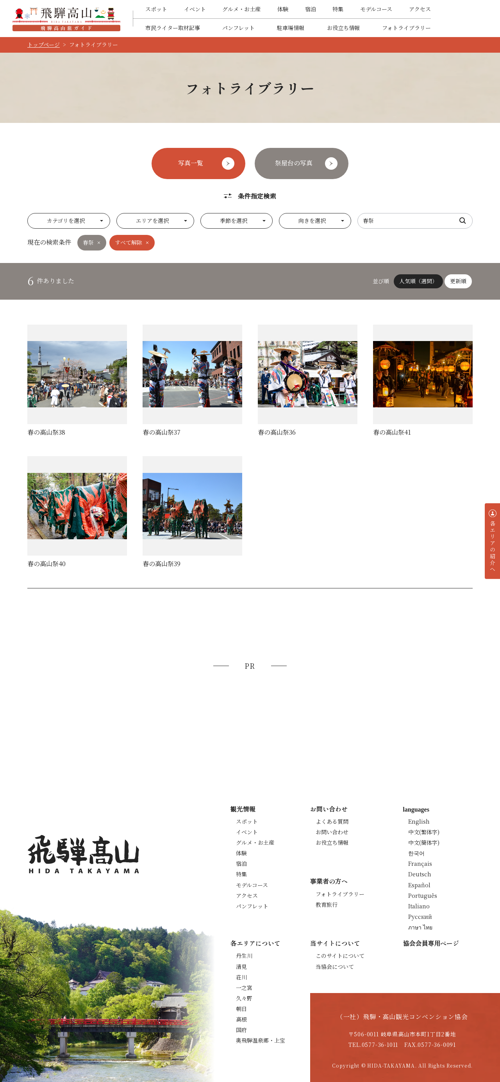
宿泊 (310, 9)
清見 (241, 966)
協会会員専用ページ (431, 943)
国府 (241, 1030)
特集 (337, 9)
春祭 (88, 242)
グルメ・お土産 (241, 9)
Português (422, 895)
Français (420, 863)
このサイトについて (340, 955)
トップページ (43, 44)
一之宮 (244, 987)
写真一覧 (190, 162)
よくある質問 (332, 821)
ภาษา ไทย (420, 927)
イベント (195, 9)
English (419, 821)
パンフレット (238, 28)
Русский (420, 916)
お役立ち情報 (343, 28)
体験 (282, 9)
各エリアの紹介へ (492, 546)
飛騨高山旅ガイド (66, 18)
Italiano (419, 906)
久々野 (244, 998)
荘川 (241, 977)
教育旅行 (327, 904)
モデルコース (376, 9)
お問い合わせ (332, 832)
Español (419, 885)
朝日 (241, 1009)
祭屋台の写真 (293, 162)
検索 (463, 221)
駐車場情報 (290, 28)
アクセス (420, 9)
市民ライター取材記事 (172, 28)
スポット (156, 9)
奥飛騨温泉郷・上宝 (260, 1040)
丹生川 (244, 955)
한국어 (416, 853)
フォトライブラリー (406, 28)
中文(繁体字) (423, 832)
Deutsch (419, 874)
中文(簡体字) (423, 842)
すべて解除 (128, 242)
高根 (241, 1019)
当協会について (335, 966)
